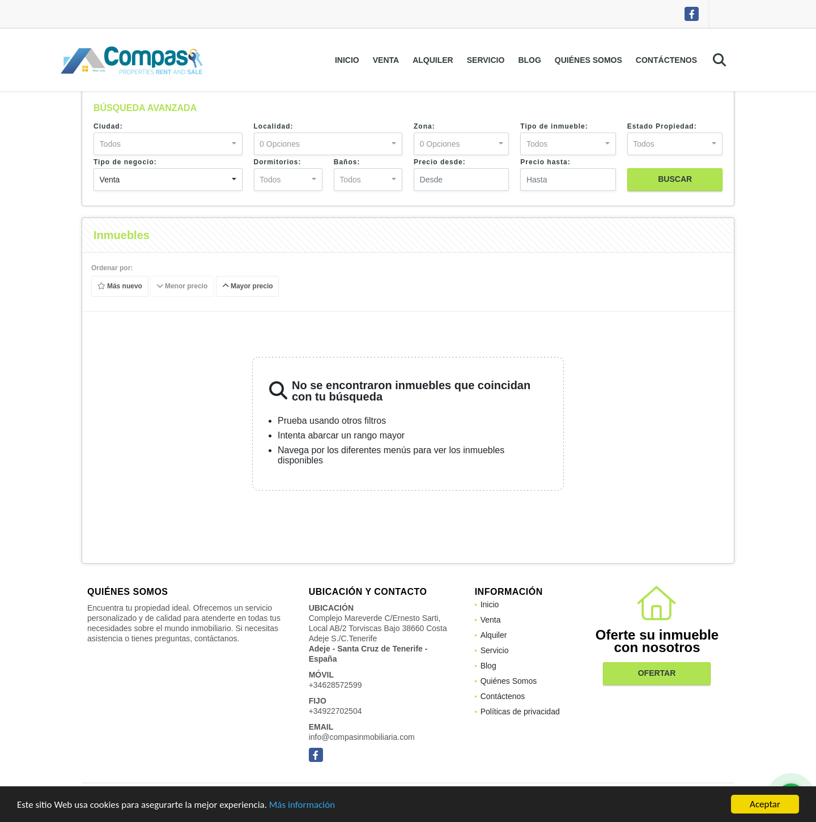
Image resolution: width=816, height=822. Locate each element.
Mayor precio (247, 287)
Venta (386, 60)
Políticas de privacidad (520, 711)
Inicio (347, 60)
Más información (302, 805)
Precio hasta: (545, 162)
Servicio (486, 60)
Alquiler (433, 60)
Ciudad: (108, 126)
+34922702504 (335, 710)
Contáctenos (666, 60)
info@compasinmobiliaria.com (362, 737)
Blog (529, 60)
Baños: (347, 162)
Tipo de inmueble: (554, 126)
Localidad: (274, 126)
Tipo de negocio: (125, 162)
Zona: (424, 126)
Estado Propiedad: (662, 126)
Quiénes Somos (588, 60)
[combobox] (168, 144)
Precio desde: (440, 162)
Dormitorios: (277, 162)
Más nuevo (119, 287)
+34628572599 (335, 684)
